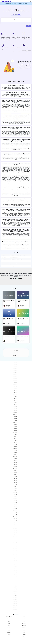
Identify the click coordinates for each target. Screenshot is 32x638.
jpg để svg (15, 478)
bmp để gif (15, 362)
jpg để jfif (15, 474)
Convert (28, 25)
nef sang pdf (15, 496)
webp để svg (15, 609)
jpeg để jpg (15, 460)
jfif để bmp (15, 434)
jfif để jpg (15, 442)
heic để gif (15, 416)
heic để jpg (15, 426)
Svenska (9, 627)
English (24, 618)
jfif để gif (15, 436)
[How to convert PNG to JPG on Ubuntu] (9, 313)
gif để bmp (15, 396)
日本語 (24, 636)
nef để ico (15, 488)
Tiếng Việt (24, 627)
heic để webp (15, 432)
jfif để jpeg (15, 440)
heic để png (15, 428)
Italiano (9, 623)
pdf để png (15, 514)
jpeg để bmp (15, 456)
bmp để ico (15, 366)
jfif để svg (15, 450)
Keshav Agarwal (8, 305)
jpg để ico (15, 472)
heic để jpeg (15, 422)
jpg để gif (15, 470)
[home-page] (6, 1)
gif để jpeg (15, 402)
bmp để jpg (15, 368)
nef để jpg (15, 494)
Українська (9, 632)
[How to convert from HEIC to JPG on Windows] (9, 330)
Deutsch (9, 618)
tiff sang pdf (15, 589)
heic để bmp (15, 414)
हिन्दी (9, 634)
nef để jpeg (15, 492)
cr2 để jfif (15, 382)
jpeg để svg (15, 462)
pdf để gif (15, 504)
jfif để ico (15, 438)
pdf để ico (15, 506)
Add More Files (16, 14)
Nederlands (24, 623)
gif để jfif (15, 400)
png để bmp (15, 518)
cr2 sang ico (15, 384)
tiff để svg (15, 593)
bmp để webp (15, 378)
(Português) (24, 625)
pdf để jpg (15, 512)
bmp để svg (15, 376)
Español (9, 621)
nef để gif (15, 486)
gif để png (15, 408)
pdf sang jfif (15, 510)
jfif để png (15, 444)
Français (24, 621)
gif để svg (15, 410)
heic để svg (15, 430)
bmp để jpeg (15, 370)
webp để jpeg (15, 599)
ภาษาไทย (24, 634)
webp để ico (15, 601)
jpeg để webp (15, 468)
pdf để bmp (15, 502)
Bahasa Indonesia (9, 616)
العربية (24, 632)
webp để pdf (15, 607)
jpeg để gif (15, 452)
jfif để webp (15, 446)
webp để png (15, 605)
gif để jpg (15, 404)
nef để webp (15, 498)
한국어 (9, 636)
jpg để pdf (15, 480)
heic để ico (15, 420)
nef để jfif (15, 490)
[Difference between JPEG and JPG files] (9, 295)
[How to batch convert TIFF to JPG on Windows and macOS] (23, 313)
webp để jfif (15, 597)
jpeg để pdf (15, 464)
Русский (24, 630)
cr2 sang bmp (15, 380)
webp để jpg (15, 603)
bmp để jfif (15, 364)
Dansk (24, 616)
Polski (9, 625)
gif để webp (15, 412)
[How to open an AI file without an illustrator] (23, 295)
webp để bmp (15, 595)
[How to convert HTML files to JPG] (23, 330)
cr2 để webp (15, 394)
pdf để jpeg (15, 508)
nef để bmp (15, 484)
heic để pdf (15, 424)
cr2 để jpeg (15, 386)
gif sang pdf (15, 406)
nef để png (15, 500)
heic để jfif (15, 418)
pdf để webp (15, 516)
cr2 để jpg (15, 392)
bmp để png (15, 372)
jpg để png (15, 482)
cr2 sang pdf (15, 388)
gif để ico (15, 398)
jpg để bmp (15, 476)
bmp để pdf (15, 374)
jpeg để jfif (15, 458)
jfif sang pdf (15, 448)
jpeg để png (15, 466)
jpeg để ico (15, 454)
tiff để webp (15, 591)
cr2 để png (15, 390)
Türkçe (9, 630)
